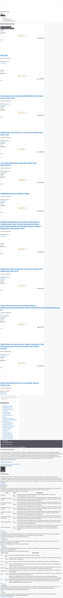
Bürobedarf (5, 410)
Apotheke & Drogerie (8, 406)
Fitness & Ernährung (8, 415)
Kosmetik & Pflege (7, 424)
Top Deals (3, 26)
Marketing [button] (2, 583)
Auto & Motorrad (7, 407)
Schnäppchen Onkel (4, 11)
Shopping (5, 430)
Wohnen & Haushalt (7, 438)
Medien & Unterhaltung (8, 426)
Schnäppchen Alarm (7, 19)
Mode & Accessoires (7, 427)
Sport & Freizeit (6, 432)
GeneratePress (22, 447)
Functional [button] (2, 531)
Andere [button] (2, 591)
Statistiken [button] (2, 545)
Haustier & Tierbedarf (8, 423)
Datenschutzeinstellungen (6, 444)
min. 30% (2, 28)
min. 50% (12, 28)
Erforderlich (4, 485)
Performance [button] (3, 538)
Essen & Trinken (6, 412)
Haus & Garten (6, 421)
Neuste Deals (8, 26)
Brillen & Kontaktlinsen (8, 409)
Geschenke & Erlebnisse (8, 418)
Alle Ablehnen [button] (17, 464)
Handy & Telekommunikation (10, 420)
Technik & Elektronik (7, 433)
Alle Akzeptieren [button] (10, 464)
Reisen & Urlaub (7, 429)
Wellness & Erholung (8, 435)
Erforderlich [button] (3, 484)
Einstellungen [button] (3, 464)
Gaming (5, 416)
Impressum (5, 440)
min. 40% (7, 28)
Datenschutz (3, 462)
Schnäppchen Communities (9, 20)
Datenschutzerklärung (8, 442)
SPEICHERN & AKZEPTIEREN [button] (6, 596)
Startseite (5, 18)
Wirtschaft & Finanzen (8, 436)
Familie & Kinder (7, 413)
